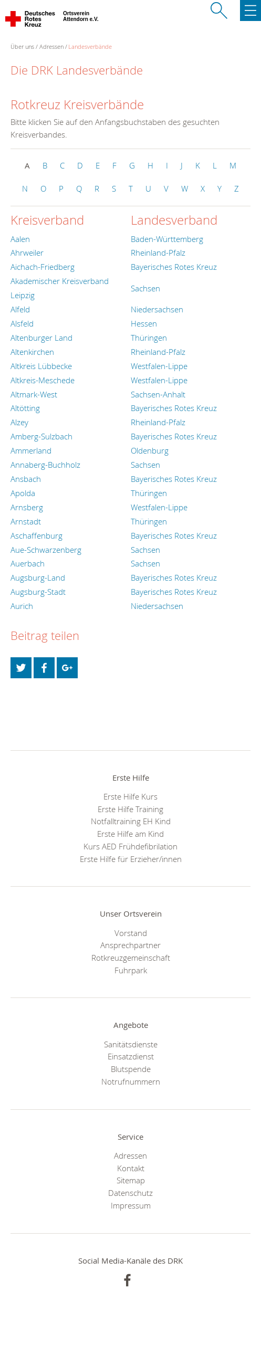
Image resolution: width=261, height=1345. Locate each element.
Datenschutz (130, 1193)
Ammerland (31, 450)
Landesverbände (90, 46)
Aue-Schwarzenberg (46, 549)
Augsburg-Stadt (38, 591)
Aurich (22, 606)
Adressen (51, 46)
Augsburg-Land (38, 577)
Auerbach (28, 563)
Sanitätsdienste (131, 1044)
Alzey (19, 422)
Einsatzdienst (131, 1056)
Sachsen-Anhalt (158, 394)
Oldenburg (150, 450)
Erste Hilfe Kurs (130, 796)
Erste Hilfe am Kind (130, 833)
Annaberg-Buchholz (45, 464)
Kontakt (130, 1168)
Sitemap (131, 1180)
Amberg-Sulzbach (41, 436)
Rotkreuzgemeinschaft (130, 957)
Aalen (20, 239)
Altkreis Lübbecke (41, 366)
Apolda (23, 493)
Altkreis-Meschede (43, 380)
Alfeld (20, 309)
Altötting (25, 408)
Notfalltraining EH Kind (131, 821)
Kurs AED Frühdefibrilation (130, 846)
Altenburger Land (41, 337)
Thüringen (149, 337)
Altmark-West (34, 394)
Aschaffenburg (36, 535)
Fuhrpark (130, 970)
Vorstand (130, 933)
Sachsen (145, 288)
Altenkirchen (32, 351)
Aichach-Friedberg (43, 266)
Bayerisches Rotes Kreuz (174, 266)
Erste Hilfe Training (130, 809)
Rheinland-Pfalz (158, 252)
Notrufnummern (130, 1081)
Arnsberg (27, 507)
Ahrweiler (27, 252)
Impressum (131, 1205)
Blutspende (131, 1069)
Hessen (144, 323)
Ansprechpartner (130, 945)
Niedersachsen (157, 309)
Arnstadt (26, 521)
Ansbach (26, 479)
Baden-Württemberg (167, 239)
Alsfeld (22, 323)
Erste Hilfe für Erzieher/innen (131, 859)
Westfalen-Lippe (159, 366)
